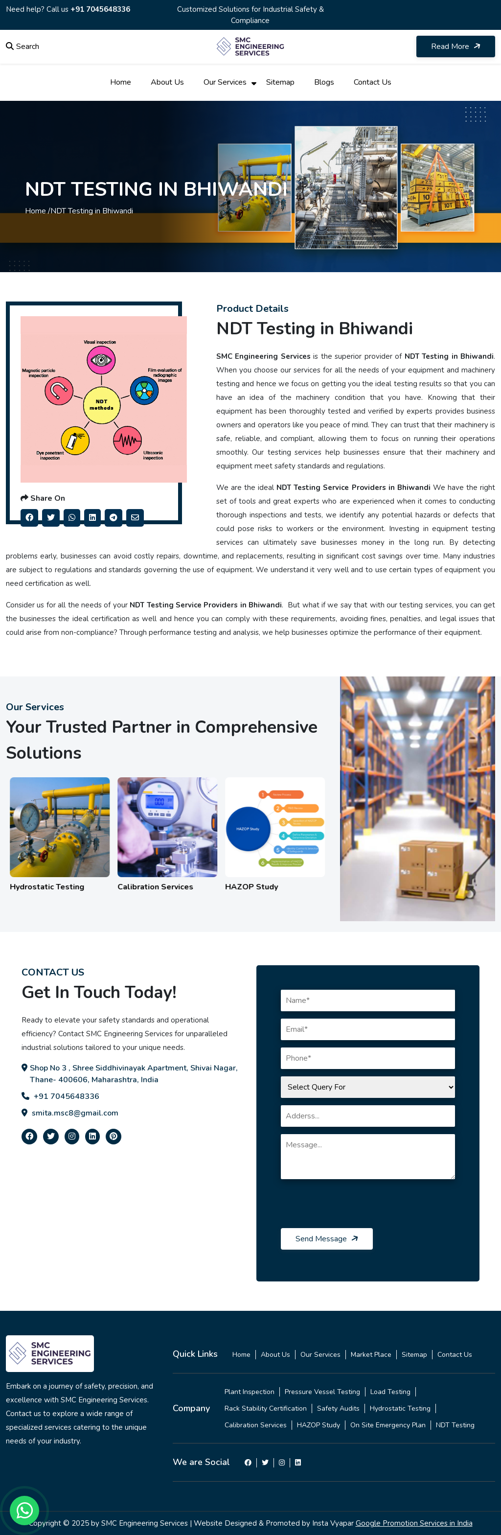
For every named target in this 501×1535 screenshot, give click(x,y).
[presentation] (355, 1209)
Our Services (225, 82)
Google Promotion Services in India (414, 1523)
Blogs (324, 82)
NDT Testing (455, 1425)
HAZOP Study (318, 1425)
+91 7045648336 (100, 9)
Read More (456, 46)
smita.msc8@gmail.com (70, 1113)
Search (22, 46)
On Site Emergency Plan (388, 1425)
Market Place (371, 1354)
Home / (37, 211)
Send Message (328, 1238)
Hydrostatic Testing (400, 1408)
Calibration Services (256, 1425)
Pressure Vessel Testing (322, 1391)
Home (120, 82)
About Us (167, 82)
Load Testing (390, 1391)
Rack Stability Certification (266, 1408)
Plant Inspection (249, 1391)
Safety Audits (338, 1408)
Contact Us (372, 82)
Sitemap (280, 82)
